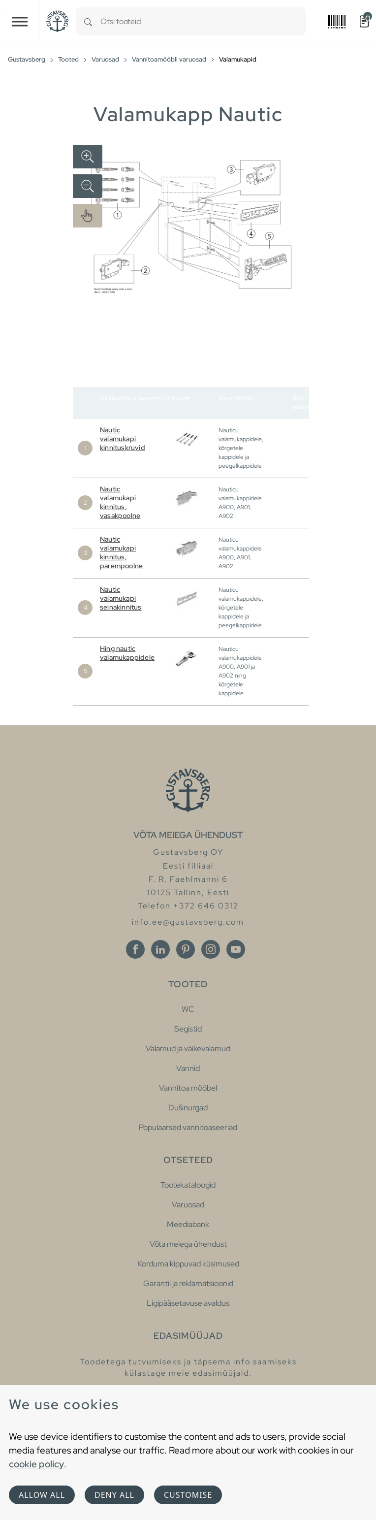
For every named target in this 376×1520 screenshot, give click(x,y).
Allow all (42, 1494)
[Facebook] (135, 949)
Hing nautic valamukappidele (127, 653)
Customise (188, 1494)
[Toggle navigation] (19, 21)
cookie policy (36, 1463)
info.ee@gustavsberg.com (188, 922)
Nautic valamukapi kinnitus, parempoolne (121, 552)
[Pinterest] (185, 949)
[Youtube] (235, 949)
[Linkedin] (160, 949)
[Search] (88, 21)
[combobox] (203, 21)
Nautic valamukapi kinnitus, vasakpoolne (120, 502)
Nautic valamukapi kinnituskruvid (122, 438)
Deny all (114, 1494)
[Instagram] (210, 949)
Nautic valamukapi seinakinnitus (121, 598)
